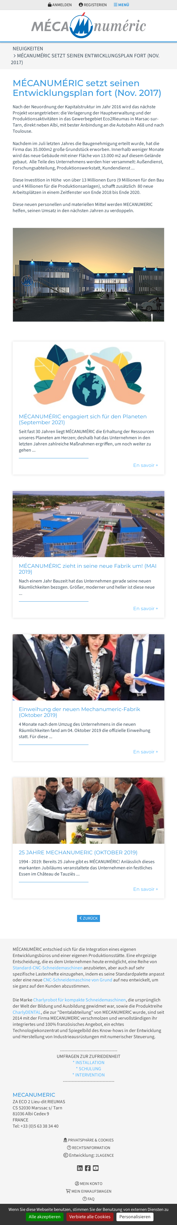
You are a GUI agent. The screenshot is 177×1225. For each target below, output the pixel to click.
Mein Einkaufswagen (88, 1191)
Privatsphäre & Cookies (88, 1140)
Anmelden (60, 5)
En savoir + (145, 465)
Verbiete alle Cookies (90, 1217)
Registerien (93, 5)
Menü (121, 5)
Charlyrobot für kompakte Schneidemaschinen (79, 1000)
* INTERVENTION (88, 1075)
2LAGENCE (105, 1156)
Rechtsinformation (88, 1148)
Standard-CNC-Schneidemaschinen (48, 968)
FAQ (88, 1199)
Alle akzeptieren (45, 1217)
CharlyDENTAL (27, 1012)
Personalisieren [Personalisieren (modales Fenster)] (135, 1217)
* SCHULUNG (88, 1069)
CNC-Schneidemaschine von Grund (77, 980)
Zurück (88, 918)
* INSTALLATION (88, 1062)
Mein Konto (88, 1184)
